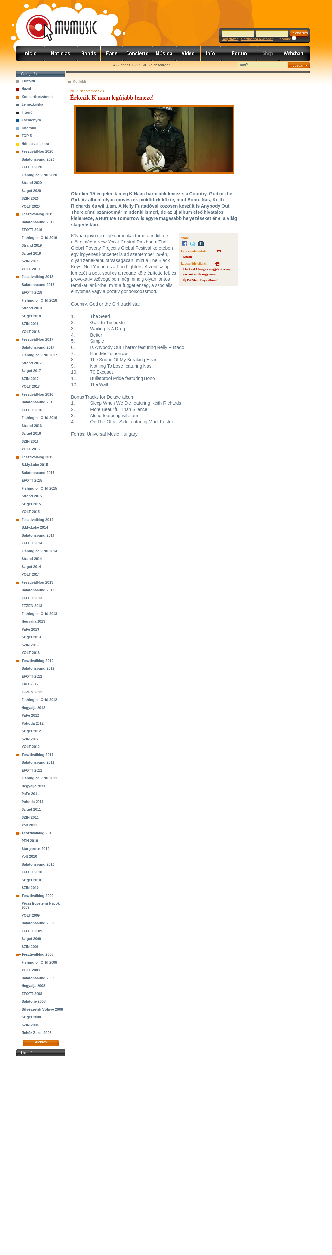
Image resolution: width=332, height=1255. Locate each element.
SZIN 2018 (30, 324)
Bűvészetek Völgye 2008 (42, 1009)
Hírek (60, 53)
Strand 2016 (32, 426)
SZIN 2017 (30, 379)
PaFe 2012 (30, 715)
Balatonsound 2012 (38, 668)
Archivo (41, 1042)
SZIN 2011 (30, 817)
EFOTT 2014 (32, 543)
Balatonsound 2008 (38, 978)
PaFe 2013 (30, 629)
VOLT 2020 (31, 206)
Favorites (29, 65)
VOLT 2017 (31, 386)
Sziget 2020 (31, 191)
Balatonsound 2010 (38, 864)
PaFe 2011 (30, 794)
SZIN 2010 (30, 888)
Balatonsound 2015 (38, 473)
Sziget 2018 (31, 316)
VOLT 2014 (31, 574)
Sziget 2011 (31, 809)
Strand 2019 (32, 245)
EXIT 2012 (30, 684)
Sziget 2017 (31, 371)
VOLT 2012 (31, 747)
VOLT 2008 (31, 970)
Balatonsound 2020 (38, 159)
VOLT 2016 (31, 449)
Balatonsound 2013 (38, 590)
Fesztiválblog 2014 (37, 520)
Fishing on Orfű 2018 (39, 300)
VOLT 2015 (31, 512)
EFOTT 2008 (32, 994)
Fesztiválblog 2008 (37, 954)
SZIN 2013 (30, 645)
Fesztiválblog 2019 (37, 214)
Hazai (26, 89)
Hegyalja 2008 (33, 986)
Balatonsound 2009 (38, 923)
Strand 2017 (32, 363)
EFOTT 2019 (32, 230)
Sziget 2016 (31, 433)
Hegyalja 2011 (33, 786)
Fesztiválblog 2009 (37, 896)
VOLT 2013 (31, 653)
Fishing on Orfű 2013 (39, 614)
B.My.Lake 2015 (35, 465)
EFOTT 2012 (32, 676)
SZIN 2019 (30, 261)
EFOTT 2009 (32, 931)
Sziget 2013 (31, 637)
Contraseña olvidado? (257, 39)
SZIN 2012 (30, 739)
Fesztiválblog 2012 (37, 661)
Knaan (187, 257)
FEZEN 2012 (32, 692)
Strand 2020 (32, 183)
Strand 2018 (32, 308)
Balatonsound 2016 (38, 402)
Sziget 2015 (31, 504)
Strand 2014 (32, 559)
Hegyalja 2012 (33, 708)
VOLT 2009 (31, 915)
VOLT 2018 (31, 332)
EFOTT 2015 (32, 480)
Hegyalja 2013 (33, 621)
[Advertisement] (40, 1155)
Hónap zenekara (35, 144)
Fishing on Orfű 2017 (39, 355)
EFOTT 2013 (32, 598)
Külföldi (28, 81)
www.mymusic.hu (56, 21)
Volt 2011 (29, 825)
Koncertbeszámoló (37, 97)
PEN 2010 (30, 841)
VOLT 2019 (31, 269)
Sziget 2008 (31, 1017)
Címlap (30, 53)
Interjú (27, 112)
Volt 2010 (29, 856)
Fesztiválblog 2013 (37, 582)
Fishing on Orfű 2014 (39, 551)
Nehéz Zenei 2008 (37, 1033)
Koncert (137, 53)
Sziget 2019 (31, 253)
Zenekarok (89, 53)
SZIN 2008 (30, 1025)
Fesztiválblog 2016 (37, 394)
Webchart (294, 53)
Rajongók (112, 53)
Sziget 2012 (31, 731)
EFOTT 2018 (32, 292)
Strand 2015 (32, 496)
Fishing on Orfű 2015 (39, 488)
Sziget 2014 (31, 567)
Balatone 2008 (34, 1001)
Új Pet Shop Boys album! (200, 280)
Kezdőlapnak (57, 65)
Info (211, 53)
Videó (188, 53)
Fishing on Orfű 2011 (39, 778)
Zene (164, 53)
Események (31, 120)
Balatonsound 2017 (38, 347)
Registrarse (230, 39)
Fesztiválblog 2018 (37, 277)
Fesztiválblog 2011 (37, 755)
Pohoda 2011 (33, 802)
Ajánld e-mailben (85, 65)
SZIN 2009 (30, 947)
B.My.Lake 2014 (35, 527)
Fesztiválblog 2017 (37, 339)
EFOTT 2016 (32, 410)
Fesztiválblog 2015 (37, 457)
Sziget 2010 (31, 880)
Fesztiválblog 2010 (37, 833)
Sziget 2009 (31, 939)
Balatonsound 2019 (38, 222)
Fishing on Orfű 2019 (39, 238)
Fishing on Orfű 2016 (39, 418)
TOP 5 (27, 136)
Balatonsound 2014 (38, 535)
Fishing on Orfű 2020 (39, 175)
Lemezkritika (32, 104)
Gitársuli (29, 128)
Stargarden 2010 (36, 849)
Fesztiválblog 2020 (37, 151)
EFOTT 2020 (32, 167)
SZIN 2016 (30, 441)
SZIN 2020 (30, 198)
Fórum (239, 53)
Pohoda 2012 (33, 723)
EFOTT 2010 (32, 872)
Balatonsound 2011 (38, 762)
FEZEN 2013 (32, 606)
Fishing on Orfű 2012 (39, 700)
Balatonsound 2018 (38, 285)
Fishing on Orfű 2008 (39, 962)
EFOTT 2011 (32, 770)
